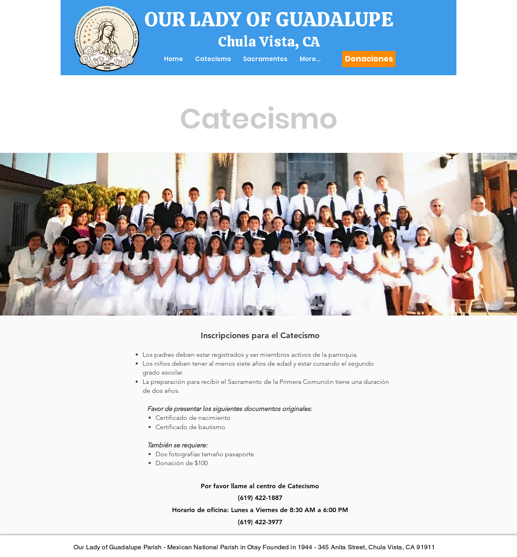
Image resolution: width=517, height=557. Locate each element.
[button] (213, 59)
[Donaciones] (368, 59)
